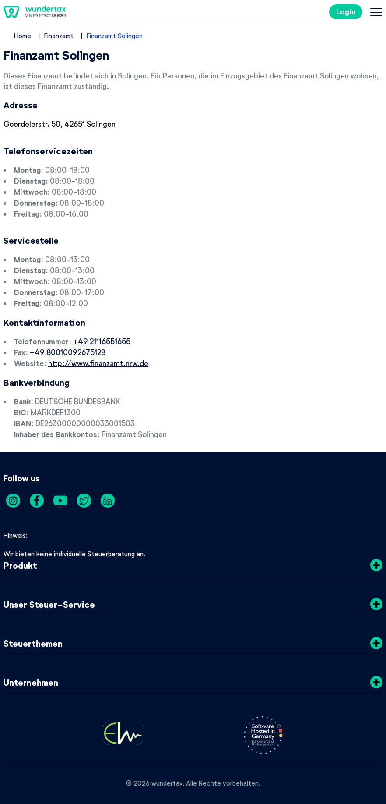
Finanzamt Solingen (115, 35)
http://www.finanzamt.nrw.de (98, 363)
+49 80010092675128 (67, 352)
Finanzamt (59, 35)
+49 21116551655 (101, 341)
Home (22, 35)
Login (345, 11)
